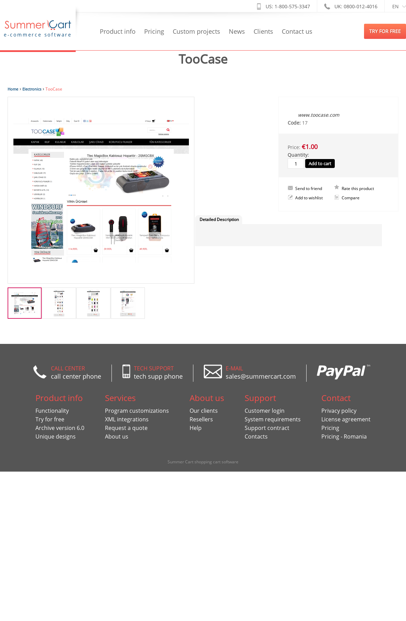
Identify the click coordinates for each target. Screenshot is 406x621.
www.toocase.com (318, 115)
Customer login (265, 410)
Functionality (52, 410)
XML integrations (127, 419)
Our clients (204, 410)
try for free (385, 31)
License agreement (346, 419)
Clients (263, 31)
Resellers (201, 419)
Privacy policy (338, 410)
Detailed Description (219, 219)
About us (116, 436)
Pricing (154, 31)
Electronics (31, 89)
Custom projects (196, 31)
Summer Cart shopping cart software (203, 462)
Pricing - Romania (344, 436)
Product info (118, 31)
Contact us (297, 31)
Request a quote (126, 428)
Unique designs (55, 436)
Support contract (267, 428)
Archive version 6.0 (59, 428)
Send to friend (308, 188)
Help (196, 428)
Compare (351, 198)
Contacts (256, 436)
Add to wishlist (309, 198)
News (237, 31)
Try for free (49, 419)
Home (13, 89)
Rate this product (358, 188)
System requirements (273, 419)
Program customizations (137, 410)
